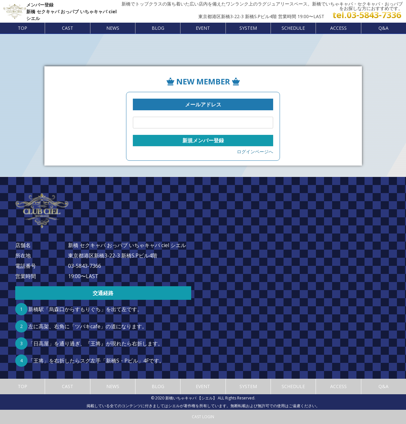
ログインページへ (255, 151)
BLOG (158, 28)
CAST (67, 28)
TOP (22, 28)
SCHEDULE (293, 28)
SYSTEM (248, 28)
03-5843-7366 (84, 265)
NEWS (112, 28)
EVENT (203, 28)
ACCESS (338, 28)
